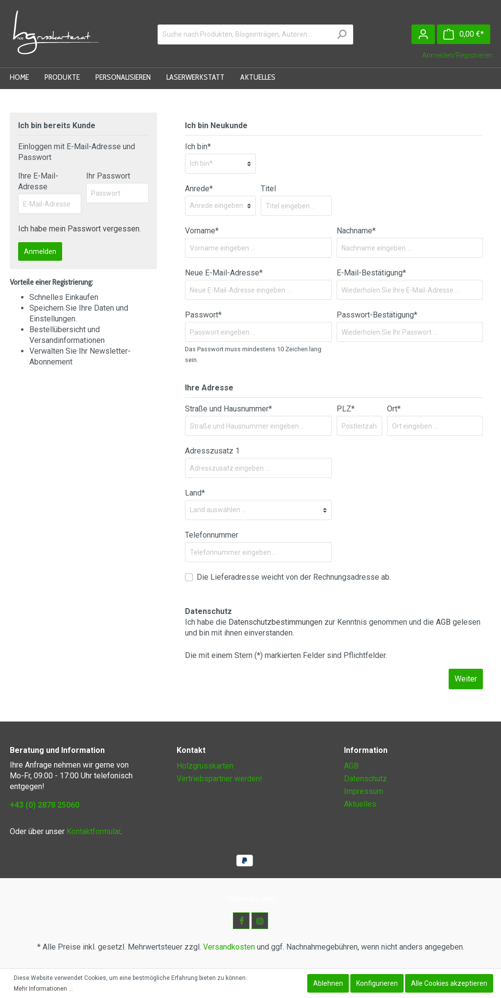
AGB (443, 622)
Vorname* (202, 230)
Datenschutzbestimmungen (275, 622)
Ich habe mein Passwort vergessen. (79, 228)
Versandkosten (229, 947)
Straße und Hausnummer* (228, 408)
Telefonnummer (211, 535)
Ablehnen (328, 983)
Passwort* (203, 314)
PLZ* (346, 408)
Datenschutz (365, 778)
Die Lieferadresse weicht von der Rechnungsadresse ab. (294, 577)
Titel (268, 188)
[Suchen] (341, 34)
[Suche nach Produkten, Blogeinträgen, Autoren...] (244, 34)
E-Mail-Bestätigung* (371, 272)
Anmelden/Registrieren (457, 55)
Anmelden (40, 251)
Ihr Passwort (108, 176)
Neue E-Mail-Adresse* (224, 272)
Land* (195, 493)
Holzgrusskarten (205, 766)
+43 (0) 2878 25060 (44, 805)
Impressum (363, 791)
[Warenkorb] (463, 34)
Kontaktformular (93, 831)
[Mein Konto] (423, 34)
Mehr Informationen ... (43, 988)
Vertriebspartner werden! (219, 778)
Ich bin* (198, 146)
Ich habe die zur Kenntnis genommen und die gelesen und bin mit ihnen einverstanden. (332, 627)
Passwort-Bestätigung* (377, 314)
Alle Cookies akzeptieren (449, 983)
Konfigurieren (377, 983)
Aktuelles (360, 804)
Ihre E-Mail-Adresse (38, 181)
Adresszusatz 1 (212, 450)
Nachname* (356, 230)
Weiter (466, 678)
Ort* (394, 408)
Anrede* (199, 188)
